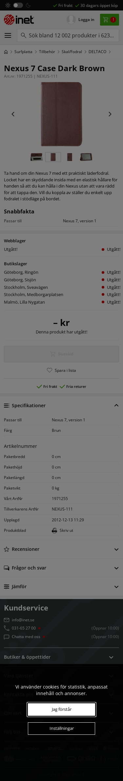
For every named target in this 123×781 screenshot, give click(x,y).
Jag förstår (62, 709)
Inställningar (62, 728)
